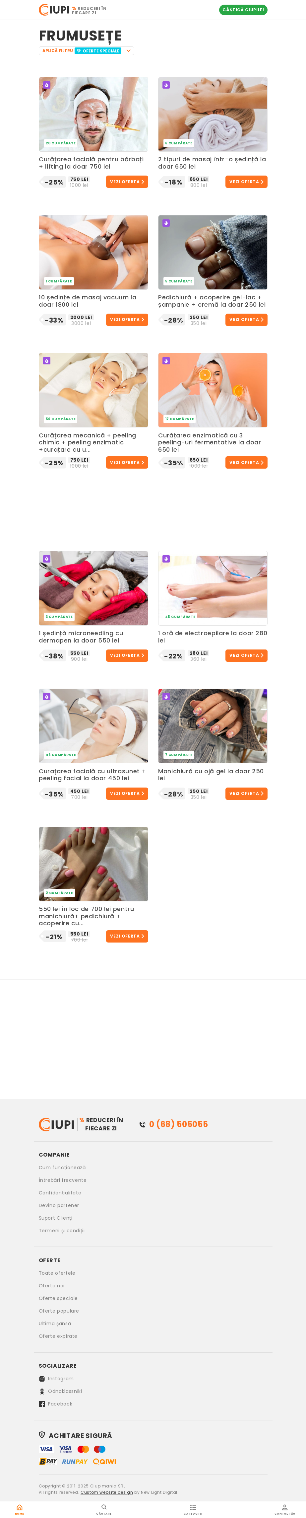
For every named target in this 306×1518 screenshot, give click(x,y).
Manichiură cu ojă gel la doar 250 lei (211, 775)
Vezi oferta (125, 182)
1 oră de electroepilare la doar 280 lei (212, 637)
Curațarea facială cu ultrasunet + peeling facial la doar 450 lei (92, 775)
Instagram (56, 1378)
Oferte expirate (58, 1336)
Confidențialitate (60, 1192)
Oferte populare (59, 1311)
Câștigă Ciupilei (243, 10)
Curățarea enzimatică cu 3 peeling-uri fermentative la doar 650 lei (209, 442)
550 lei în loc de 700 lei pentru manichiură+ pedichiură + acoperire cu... (86, 916)
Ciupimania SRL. (108, 1486)
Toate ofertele (57, 1273)
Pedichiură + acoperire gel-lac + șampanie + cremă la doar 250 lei (212, 301)
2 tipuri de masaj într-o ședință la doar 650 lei (212, 163)
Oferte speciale (58, 1298)
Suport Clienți (56, 1218)
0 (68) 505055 (178, 1124)
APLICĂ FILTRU (82, 50)
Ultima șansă (55, 1323)
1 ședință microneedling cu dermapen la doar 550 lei (81, 637)
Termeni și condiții (62, 1230)
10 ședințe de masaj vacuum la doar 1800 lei (88, 301)
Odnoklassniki (60, 1391)
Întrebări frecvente (63, 1180)
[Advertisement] (153, 507)
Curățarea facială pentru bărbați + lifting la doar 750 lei (91, 163)
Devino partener (59, 1205)
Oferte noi (52, 1285)
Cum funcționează (62, 1167)
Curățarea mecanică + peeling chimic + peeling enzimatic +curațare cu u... (87, 442)
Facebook (56, 1404)
